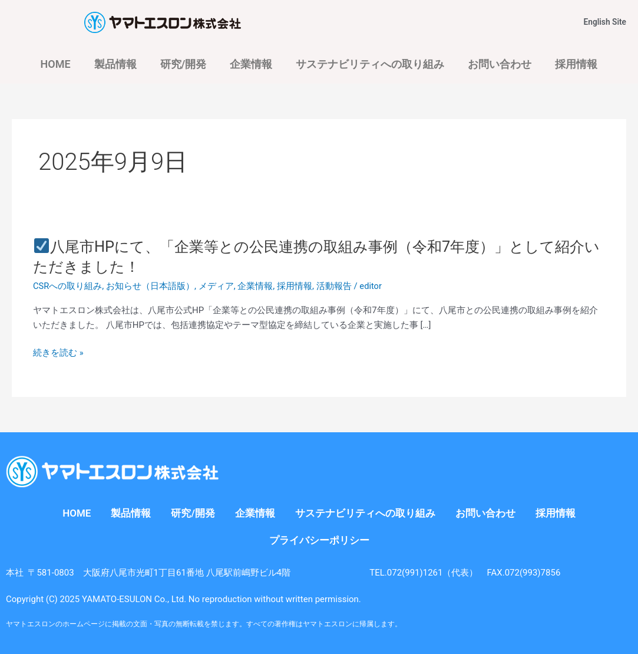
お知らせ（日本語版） (151, 286)
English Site (606, 21)
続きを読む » (58, 353)
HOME (56, 64)
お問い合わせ (499, 64)
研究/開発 (183, 64)
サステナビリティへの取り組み (370, 64)
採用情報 (576, 64)
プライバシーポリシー (319, 540)
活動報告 (334, 286)
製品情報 (115, 64)
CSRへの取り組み (68, 286)
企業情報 (251, 64)
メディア (216, 286)
